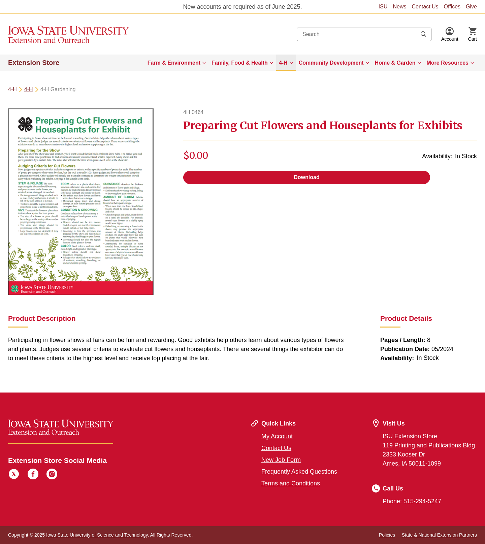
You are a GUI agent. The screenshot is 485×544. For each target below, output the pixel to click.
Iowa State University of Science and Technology (97, 535)
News (399, 6)
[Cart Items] (472, 34)
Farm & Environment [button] (174, 63)
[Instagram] (51, 475)
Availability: (437, 156)
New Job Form (281, 459)
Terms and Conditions (290, 483)
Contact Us (425, 6)
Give (471, 6)
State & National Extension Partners (439, 535)
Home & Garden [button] (395, 63)
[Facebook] (33, 475)
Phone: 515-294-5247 (412, 501)
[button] (450, 34)
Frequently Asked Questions (299, 471)
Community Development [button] (331, 63)
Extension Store (33, 62)
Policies (387, 535)
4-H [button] (283, 63)
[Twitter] (14, 475)
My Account (277, 436)
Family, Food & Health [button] (240, 63)
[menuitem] (177, 63)
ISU (383, 6)
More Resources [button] (448, 63)
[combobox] (364, 34)
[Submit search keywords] (423, 34)
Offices (452, 6)
